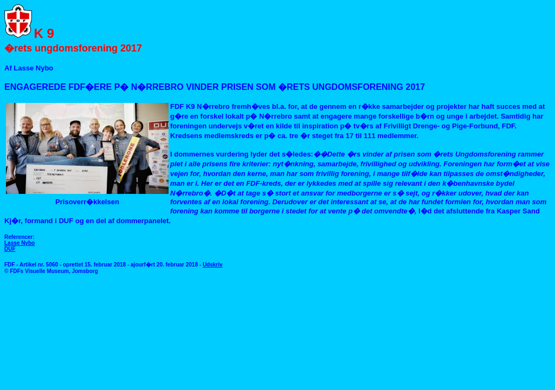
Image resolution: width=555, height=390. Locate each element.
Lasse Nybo (19, 243)
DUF (10, 249)
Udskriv (213, 265)
